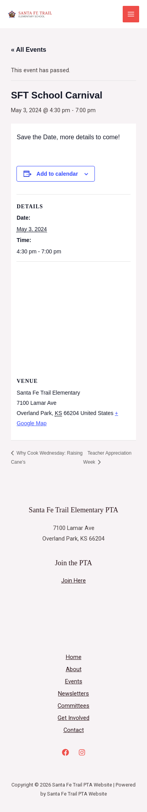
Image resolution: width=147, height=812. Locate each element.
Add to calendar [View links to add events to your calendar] (57, 174)
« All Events (28, 49)
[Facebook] (65, 752)
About (74, 669)
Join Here (73, 580)
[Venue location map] (73, 318)
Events (73, 681)
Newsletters (73, 693)
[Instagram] (81, 752)
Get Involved (73, 717)
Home (74, 657)
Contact (74, 730)
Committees (73, 705)
